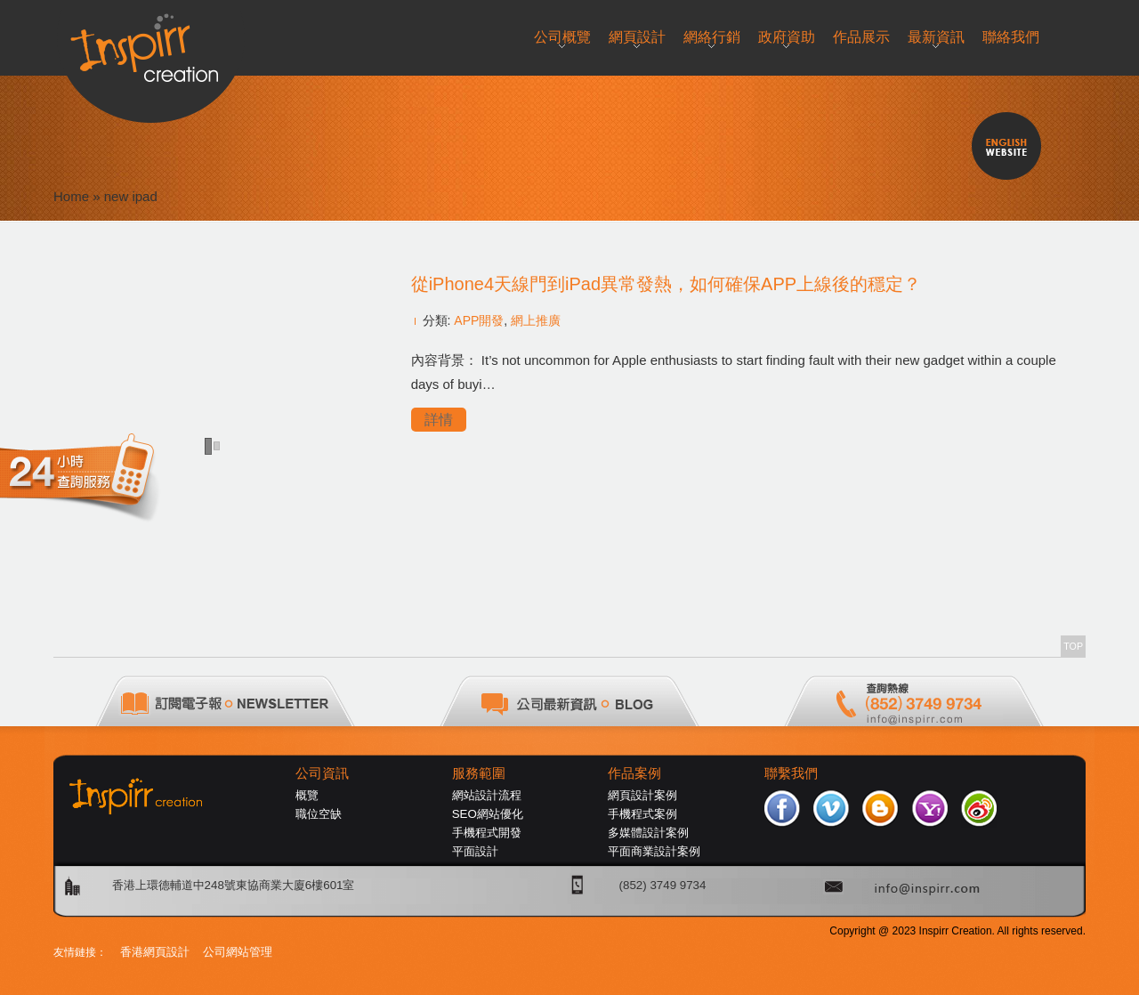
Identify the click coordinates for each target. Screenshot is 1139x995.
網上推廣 (536, 320)
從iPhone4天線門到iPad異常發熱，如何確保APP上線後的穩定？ (666, 284)
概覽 (307, 795)
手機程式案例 (642, 814)
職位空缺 (318, 814)
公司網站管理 (237, 952)
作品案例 (634, 773)
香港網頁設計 (155, 952)
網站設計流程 (486, 795)
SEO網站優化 (487, 814)
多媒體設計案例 (648, 832)
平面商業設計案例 (654, 851)
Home (71, 196)
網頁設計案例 (642, 795)
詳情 (438, 419)
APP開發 (479, 320)
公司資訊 (322, 773)
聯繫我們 (791, 773)
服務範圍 (478, 773)
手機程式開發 (486, 832)
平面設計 (475, 851)
